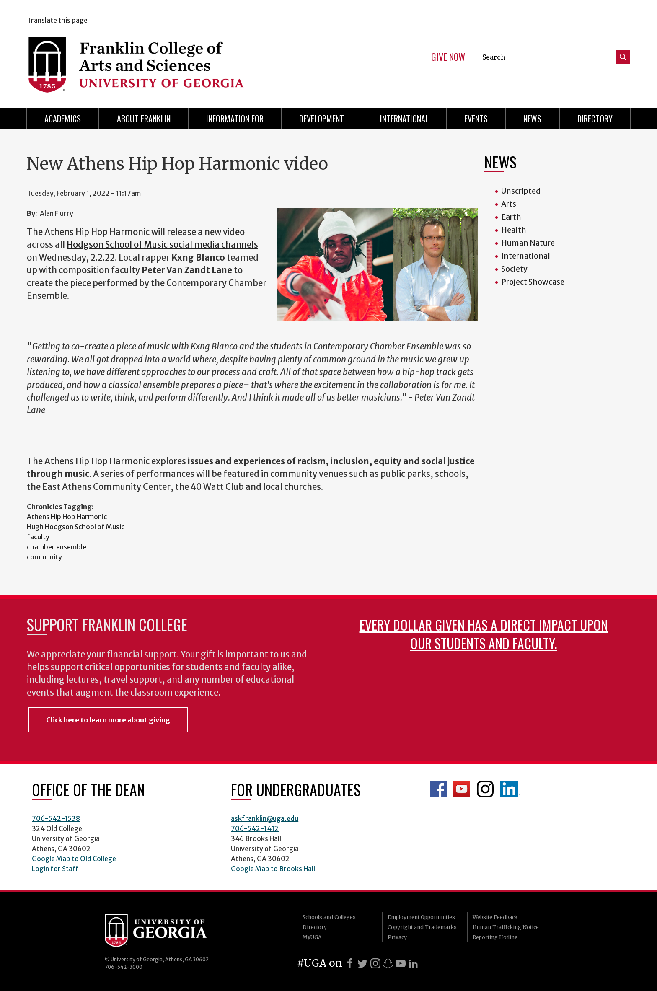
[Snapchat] (388, 963)
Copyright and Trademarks (422, 927)
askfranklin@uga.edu (264, 818)
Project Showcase (532, 282)
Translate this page (57, 20)
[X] (362, 963)
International (404, 118)
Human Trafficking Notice (506, 927)
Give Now (448, 57)
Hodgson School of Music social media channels (162, 244)
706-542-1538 (56, 818)
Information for (235, 118)
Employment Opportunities (421, 917)
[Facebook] (350, 963)
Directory (595, 118)
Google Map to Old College (74, 858)
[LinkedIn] (413, 963)
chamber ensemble (56, 547)
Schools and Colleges (329, 917)
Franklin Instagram (485, 789)
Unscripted (521, 191)
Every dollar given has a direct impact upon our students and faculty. (484, 634)
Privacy (397, 937)
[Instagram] (375, 963)
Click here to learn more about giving (108, 720)
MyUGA (312, 937)
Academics (62, 118)
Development (321, 118)
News (532, 118)
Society (514, 269)
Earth (511, 217)
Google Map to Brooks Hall (273, 868)
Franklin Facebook (438, 789)
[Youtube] (401, 963)
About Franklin (144, 118)
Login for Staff (55, 868)
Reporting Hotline (495, 937)
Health (513, 230)
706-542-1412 (255, 828)
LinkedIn (510, 789)
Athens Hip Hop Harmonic (67, 516)
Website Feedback (495, 917)
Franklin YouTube (461, 789)
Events (476, 118)
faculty (38, 537)
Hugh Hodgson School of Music (75, 527)
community (44, 557)
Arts (508, 204)
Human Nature (528, 243)
